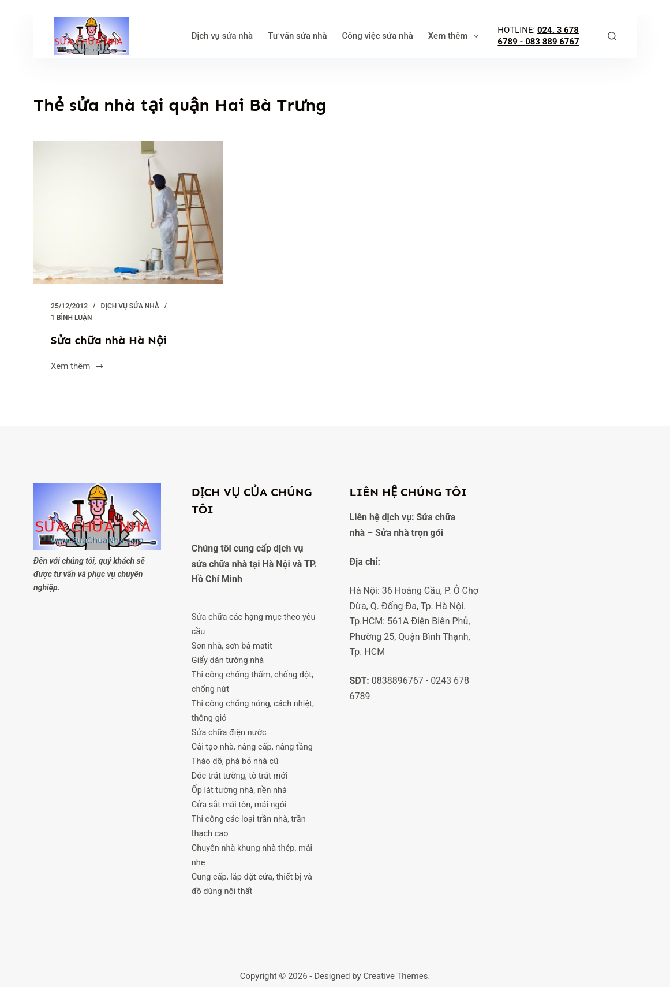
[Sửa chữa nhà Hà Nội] (128, 212)
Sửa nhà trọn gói (409, 532)
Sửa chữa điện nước (229, 728)
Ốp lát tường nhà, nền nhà (239, 784)
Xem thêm (493, 36)
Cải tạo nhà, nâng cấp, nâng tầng (252, 743)
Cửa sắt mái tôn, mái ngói (239, 798)
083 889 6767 (563, 47)
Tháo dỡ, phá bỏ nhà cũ (235, 756)
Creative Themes (395, 967)
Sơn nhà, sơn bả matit (232, 644)
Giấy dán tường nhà (228, 659)
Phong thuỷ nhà (421, 36)
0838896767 (398, 680)
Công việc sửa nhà (339, 36)
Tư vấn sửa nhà (259, 36)
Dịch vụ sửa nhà (184, 36)
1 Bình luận (71, 318)
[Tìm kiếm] (612, 36)
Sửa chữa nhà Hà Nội (110, 340)
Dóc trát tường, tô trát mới (240, 770)
